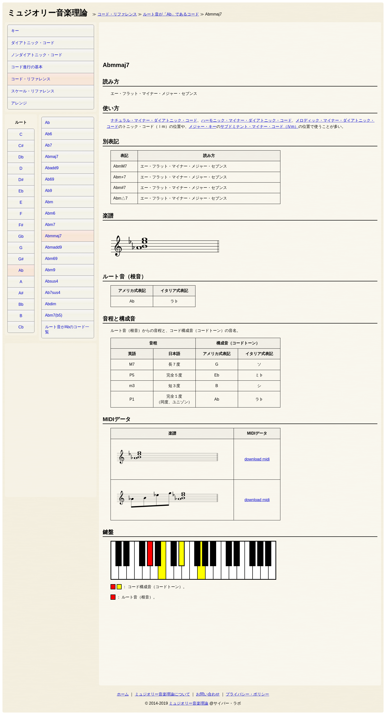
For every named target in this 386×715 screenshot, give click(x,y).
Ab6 (48, 134)
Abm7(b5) (53, 315)
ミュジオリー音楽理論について (162, 694)
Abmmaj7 (53, 236)
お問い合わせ (208, 694)
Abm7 (50, 224)
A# (20, 293)
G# (20, 259)
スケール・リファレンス (32, 91)
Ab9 (48, 190)
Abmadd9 (53, 247)
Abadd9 (52, 168)
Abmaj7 (51, 156)
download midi (257, 459)
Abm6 (50, 213)
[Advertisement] (192, 41)
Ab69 (49, 179)
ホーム (123, 694)
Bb (20, 304)
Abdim (50, 304)
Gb (20, 236)
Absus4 (51, 281)
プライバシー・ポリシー (247, 694)
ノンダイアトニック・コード (36, 55)
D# (20, 180)
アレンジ (19, 103)
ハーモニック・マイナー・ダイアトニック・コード (246, 120)
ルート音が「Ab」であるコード (171, 14)
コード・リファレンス (117, 14)
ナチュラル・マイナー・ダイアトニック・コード (154, 120)
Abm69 (51, 258)
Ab (20, 270)
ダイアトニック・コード (32, 43)
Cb (20, 327)
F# (21, 225)
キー (15, 31)
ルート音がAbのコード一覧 (67, 329)
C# (20, 146)
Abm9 (50, 270)
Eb (20, 191)
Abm (49, 202)
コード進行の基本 (27, 67)
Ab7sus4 (52, 292)
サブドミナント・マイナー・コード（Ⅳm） (259, 126)
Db (20, 157)
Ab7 (48, 145)
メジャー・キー (202, 126)
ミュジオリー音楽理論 (188, 703)
